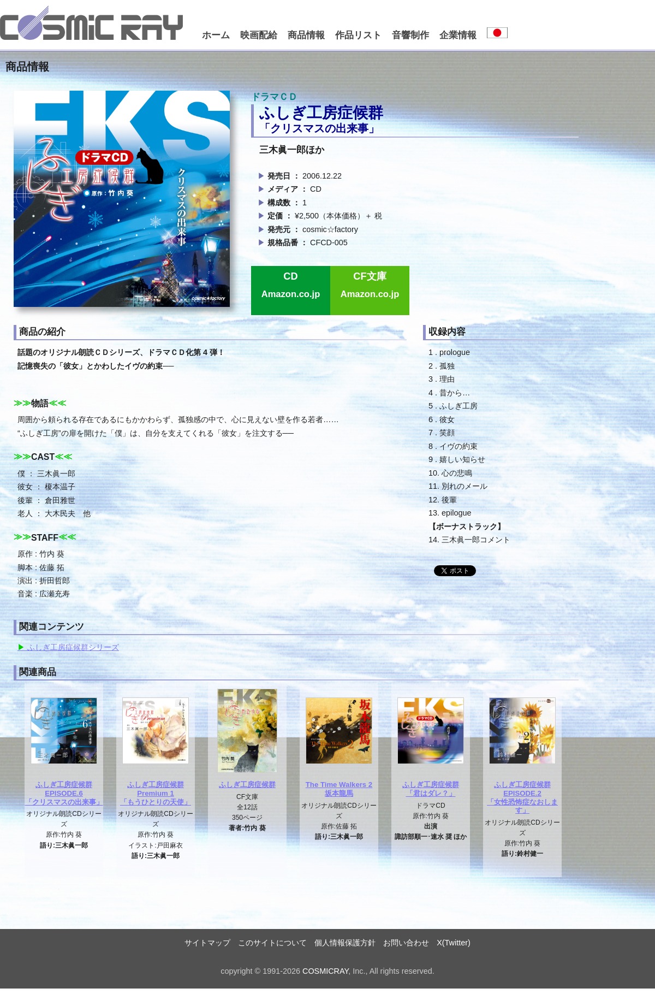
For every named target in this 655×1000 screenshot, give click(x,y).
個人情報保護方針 (345, 942)
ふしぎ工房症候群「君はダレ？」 (430, 788)
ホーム (216, 34)
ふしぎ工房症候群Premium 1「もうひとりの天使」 (155, 793)
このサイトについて (272, 942)
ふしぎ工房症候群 (247, 784)
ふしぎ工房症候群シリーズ (72, 647)
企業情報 (458, 34)
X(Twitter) (454, 942)
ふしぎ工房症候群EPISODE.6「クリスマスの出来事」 (64, 793)
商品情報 (306, 34)
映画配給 (258, 34)
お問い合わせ (406, 942)
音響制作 (410, 34)
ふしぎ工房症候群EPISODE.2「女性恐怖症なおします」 (522, 797)
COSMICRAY (325, 971)
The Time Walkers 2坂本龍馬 (339, 788)
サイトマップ (207, 942)
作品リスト (358, 34)
